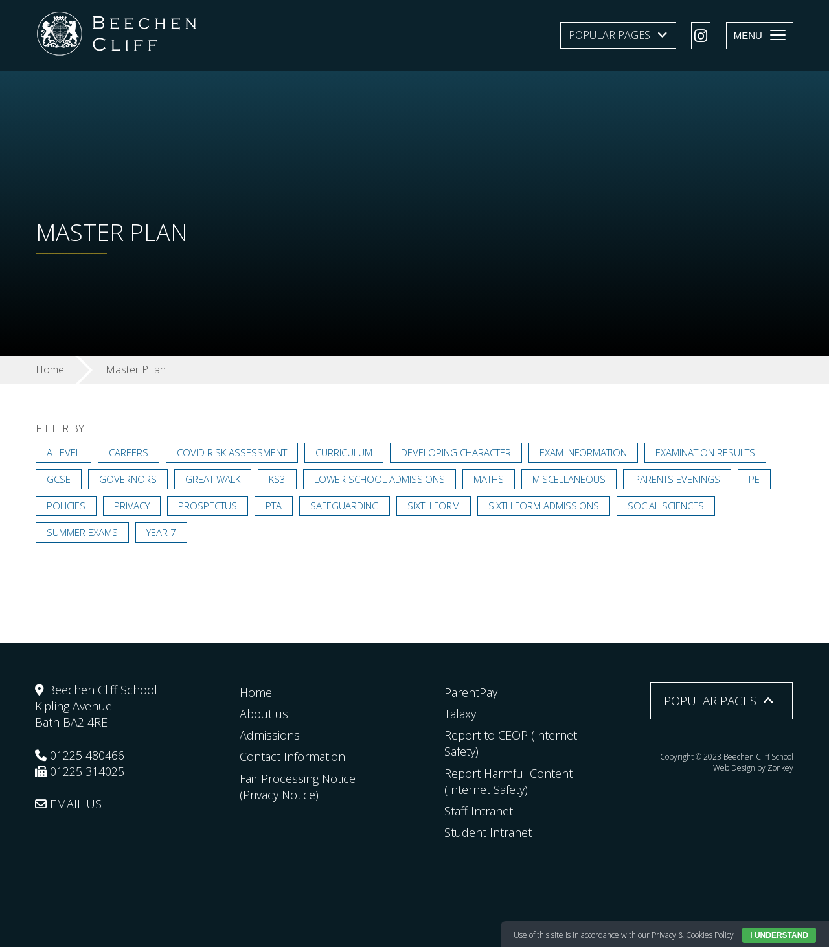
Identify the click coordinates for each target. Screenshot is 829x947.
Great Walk (212, 479)
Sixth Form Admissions (543, 505)
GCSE (59, 479)
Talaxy (460, 713)
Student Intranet (488, 832)
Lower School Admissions (379, 479)
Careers (128, 452)
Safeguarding (344, 505)
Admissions (270, 735)
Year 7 (161, 532)
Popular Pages (609, 35)
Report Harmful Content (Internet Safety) (508, 781)
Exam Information (583, 452)
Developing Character (456, 452)
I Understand (779, 935)
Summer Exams (82, 532)
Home (256, 692)
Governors (128, 479)
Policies (66, 505)
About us (264, 713)
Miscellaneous (569, 479)
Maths (488, 479)
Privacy (132, 505)
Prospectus (207, 505)
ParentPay (470, 692)
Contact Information (292, 756)
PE (754, 479)
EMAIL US (68, 804)
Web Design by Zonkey (753, 767)
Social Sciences (666, 505)
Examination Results (705, 452)
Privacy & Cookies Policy (693, 935)
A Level (63, 452)
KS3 (277, 479)
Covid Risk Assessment (232, 452)
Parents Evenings (677, 479)
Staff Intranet (478, 811)
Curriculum (343, 452)
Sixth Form (433, 505)
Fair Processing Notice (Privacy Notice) (298, 786)
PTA (274, 505)
